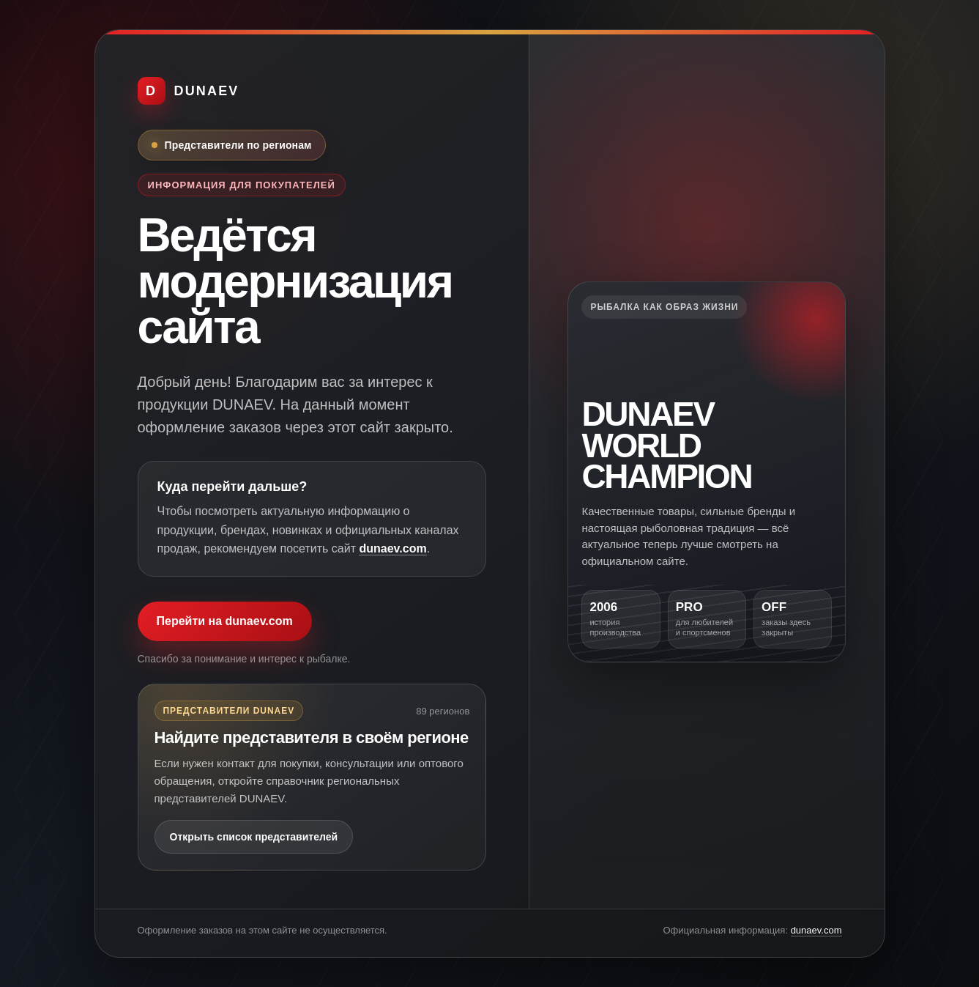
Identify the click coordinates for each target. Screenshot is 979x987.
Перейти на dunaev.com (225, 621)
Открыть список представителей (254, 837)
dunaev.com (392, 548)
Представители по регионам (238, 145)
